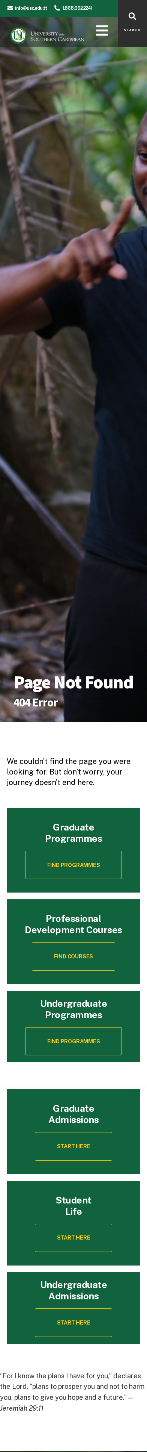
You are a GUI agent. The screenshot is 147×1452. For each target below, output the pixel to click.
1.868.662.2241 (77, 8)
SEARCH (132, 30)
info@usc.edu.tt (31, 8)
